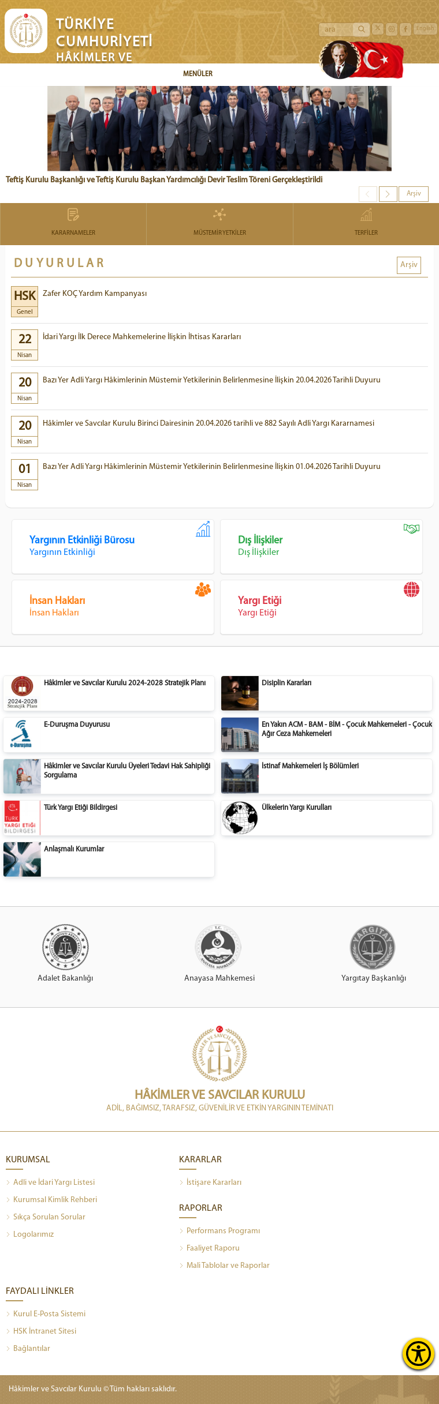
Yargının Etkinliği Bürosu (121, 539)
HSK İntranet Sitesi (41, 1332)
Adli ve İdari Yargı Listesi (50, 1183)
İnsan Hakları (121, 600)
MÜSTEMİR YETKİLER (219, 222)
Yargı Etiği (330, 600)
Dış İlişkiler (330, 539)
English (425, 28)
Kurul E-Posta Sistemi (45, 1314)
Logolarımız (30, 1235)
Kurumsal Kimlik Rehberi (51, 1200)
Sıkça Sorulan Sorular (45, 1217)
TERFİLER (366, 222)
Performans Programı (219, 1231)
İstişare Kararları (210, 1183)
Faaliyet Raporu (209, 1248)
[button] (388, 194)
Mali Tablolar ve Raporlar (224, 1266)
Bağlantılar (28, 1349)
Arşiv (414, 193)
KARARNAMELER (73, 222)
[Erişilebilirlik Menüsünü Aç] (418, 1353)
